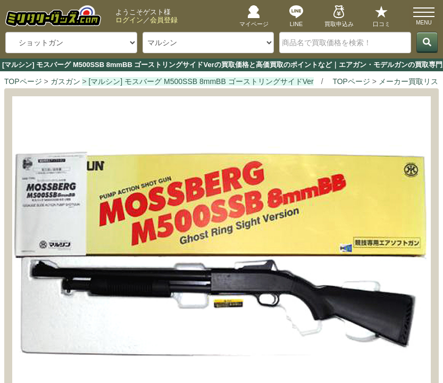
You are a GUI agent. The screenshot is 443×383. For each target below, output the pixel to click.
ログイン (129, 20)
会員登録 (164, 20)
